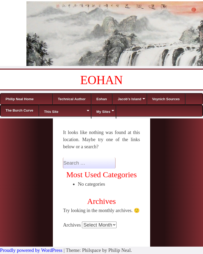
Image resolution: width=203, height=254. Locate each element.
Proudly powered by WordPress (31, 250)
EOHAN (101, 80)
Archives (72, 225)
